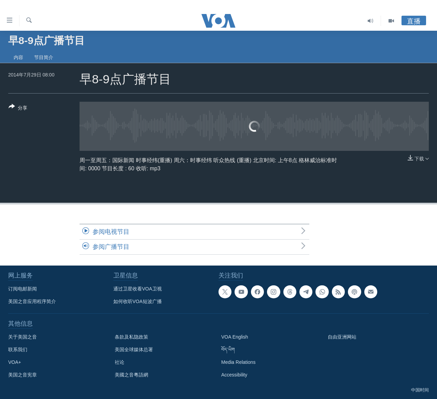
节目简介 (43, 57)
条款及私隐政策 (131, 337)
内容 (18, 57)
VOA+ (14, 362)
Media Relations (238, 362)
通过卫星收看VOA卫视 (137, 288)
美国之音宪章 (22, 374)
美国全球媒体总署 (134, 349)
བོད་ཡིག (228, 349)
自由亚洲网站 (342, 337)
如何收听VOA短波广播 (137, 301)
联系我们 (17, 349)
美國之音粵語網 (131, 374)
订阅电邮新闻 (22, 288)
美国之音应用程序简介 (32, 301)
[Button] (18, 108)
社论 (119, 362)
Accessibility (234, 374)
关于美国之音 (22, 337)
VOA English (234, 337)
